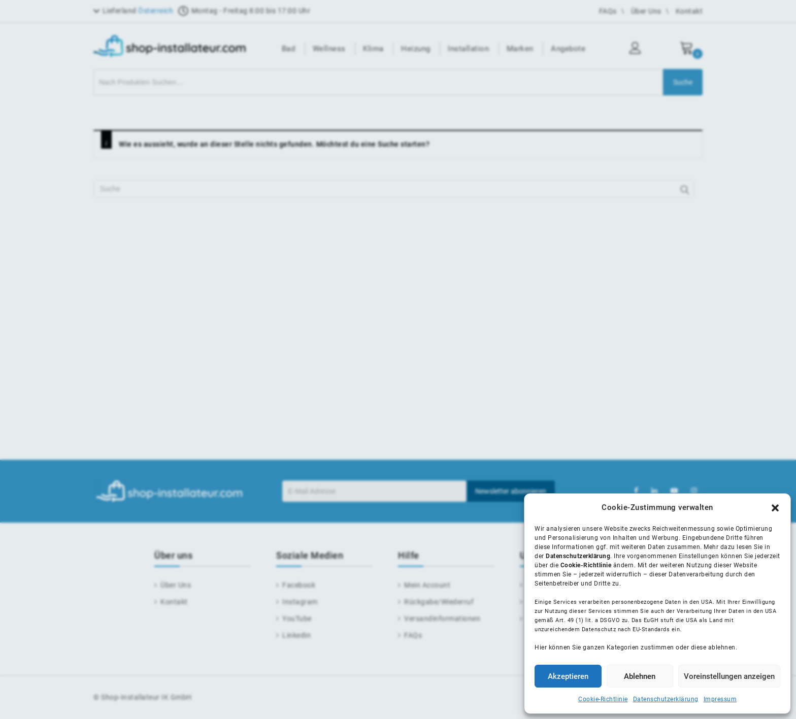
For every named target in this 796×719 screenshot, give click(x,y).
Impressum (720, 699)
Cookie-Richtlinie (603, 699)
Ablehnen (639, 676)
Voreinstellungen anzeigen (729, 676)
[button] (775, 508)
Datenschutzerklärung (666, 699)
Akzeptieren (568, 676)
